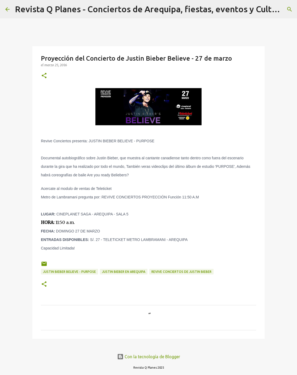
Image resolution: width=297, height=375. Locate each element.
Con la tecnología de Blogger (148, 356)
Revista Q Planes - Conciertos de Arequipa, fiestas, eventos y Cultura (149, 9)
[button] (44, 76)
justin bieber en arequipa (123, 271)
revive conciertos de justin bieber (181, 271)
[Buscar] (289, 9)
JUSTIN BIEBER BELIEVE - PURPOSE (69, 271)
